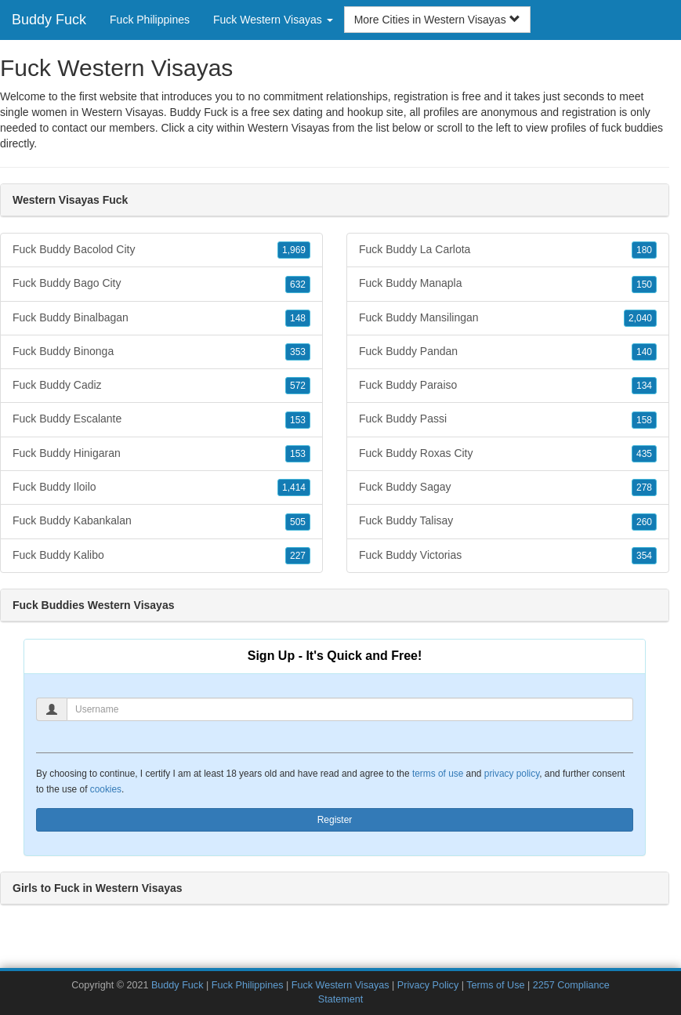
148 (298, 318)
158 (644, 420)
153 (298, 420)
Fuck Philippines (150, 19)
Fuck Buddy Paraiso (508, 385)
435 (644, 453)
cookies (105, 789)
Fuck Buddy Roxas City (508, 453)
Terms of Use (495, 985)
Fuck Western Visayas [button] (273, 19)
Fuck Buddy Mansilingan (508, 318)
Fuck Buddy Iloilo (161, 487)
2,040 (640, 318)
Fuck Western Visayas (340, 985)
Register (335, 819)
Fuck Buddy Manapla (508, 283)
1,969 (294, 250)
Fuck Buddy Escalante (161, 419)
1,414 (294, 487)
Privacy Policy (427, 985)
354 (644, 555)
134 (644, 385)
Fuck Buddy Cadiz (161, 385)
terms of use (437, 773)
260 (644, 522)
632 (298, 284)
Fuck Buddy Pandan (508, 352)
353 (298, 351)
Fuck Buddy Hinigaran (161, 453)
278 (644, 487)
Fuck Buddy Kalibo (161, 555)
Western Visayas (289, 127)
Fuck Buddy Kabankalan (161, 521)
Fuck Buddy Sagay (508, 487)
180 (644, 250)
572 (298, 385)
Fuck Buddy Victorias (508, 555)
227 (298, 555)
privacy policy (511, 773)
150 (644, 284)
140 (644, 351)
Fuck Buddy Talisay (508, 521)
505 (298, 522)
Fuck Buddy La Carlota (508, 250)
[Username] (350, 709)
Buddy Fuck (49, 19)
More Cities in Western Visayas (437, 19)
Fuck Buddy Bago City (161, 283)
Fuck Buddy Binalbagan (161, 318)
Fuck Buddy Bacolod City (161, 250)
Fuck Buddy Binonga (161, 352)
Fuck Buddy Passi (508, 419)
